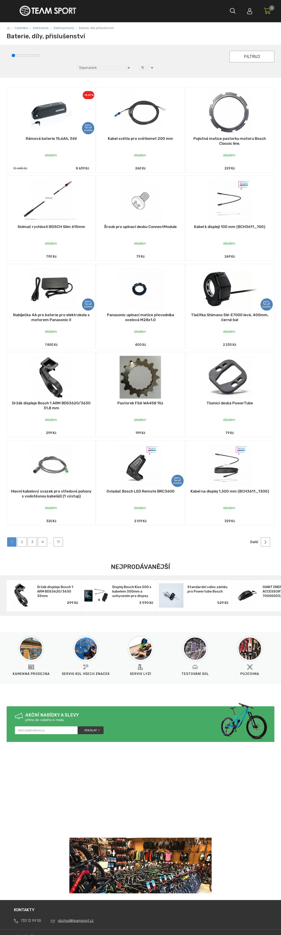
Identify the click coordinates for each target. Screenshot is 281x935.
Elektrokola (40, 28)
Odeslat (90, 730)
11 (58, 542)
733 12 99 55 (31, 921)
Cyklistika (21, 28)
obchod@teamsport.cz (76, 921)
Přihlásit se (248, 10)
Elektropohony (64, 28)
